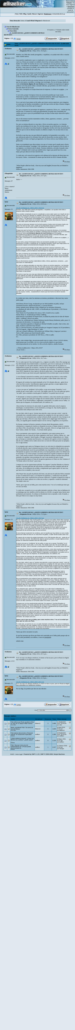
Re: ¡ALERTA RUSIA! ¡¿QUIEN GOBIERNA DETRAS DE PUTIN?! (41, 49)
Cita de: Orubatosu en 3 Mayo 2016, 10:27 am (30, 518)
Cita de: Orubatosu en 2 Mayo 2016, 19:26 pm (30, 208)
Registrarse (47, 14)
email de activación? (70, 11)
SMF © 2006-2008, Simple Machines (53, 754)
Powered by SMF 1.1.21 (32, 754)
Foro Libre (13, 31)
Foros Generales (13, 29)
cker (60, 725)
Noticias (13, 735)
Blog (24, 14)
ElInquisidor (9, 173)
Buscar (34, 14)
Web (20, 14)
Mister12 (37, 723)
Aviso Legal (18, 754)
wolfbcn (37, 734)
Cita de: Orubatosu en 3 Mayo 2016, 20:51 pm (30, 682)
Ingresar (72, 4)
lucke (6, 202)
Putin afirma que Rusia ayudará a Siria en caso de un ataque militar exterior (22, 722)
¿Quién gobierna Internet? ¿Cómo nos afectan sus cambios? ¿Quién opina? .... (22, 740)
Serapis (61, 748)
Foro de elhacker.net (13, 27)
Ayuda (29, 14)
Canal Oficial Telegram (33, 21)
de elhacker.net (45, 21)
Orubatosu (8, 48)
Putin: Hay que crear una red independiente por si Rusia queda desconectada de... (21, 746)
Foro (16, 14)
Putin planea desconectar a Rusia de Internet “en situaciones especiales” (22, 733)
